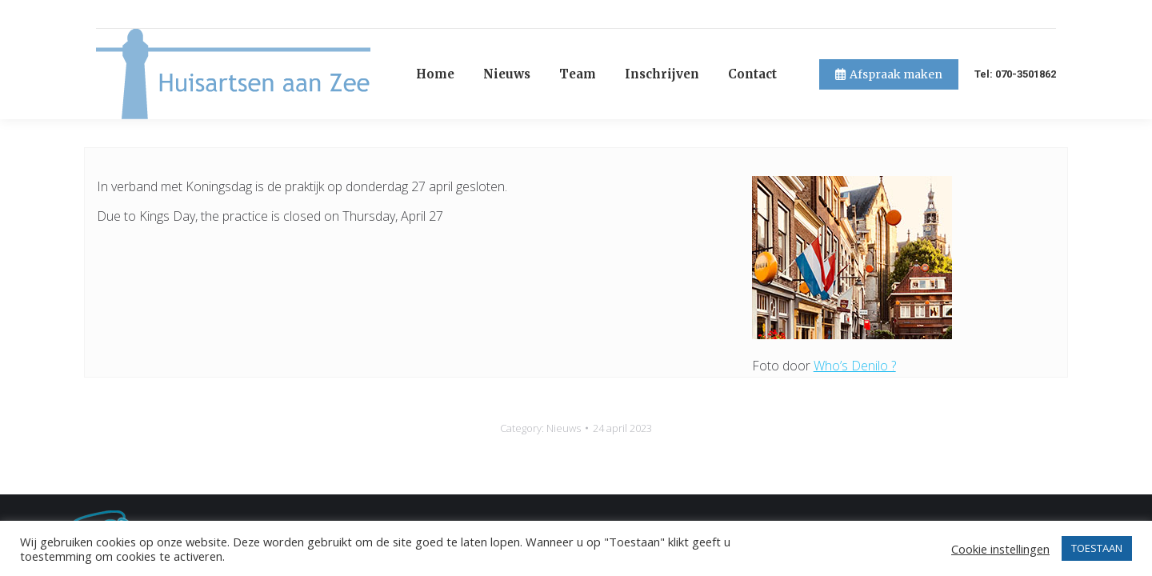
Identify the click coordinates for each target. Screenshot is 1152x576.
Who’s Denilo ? (855, 337)
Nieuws (563, 399)
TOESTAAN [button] (1096, 548)
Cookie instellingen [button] (1000, 549)
